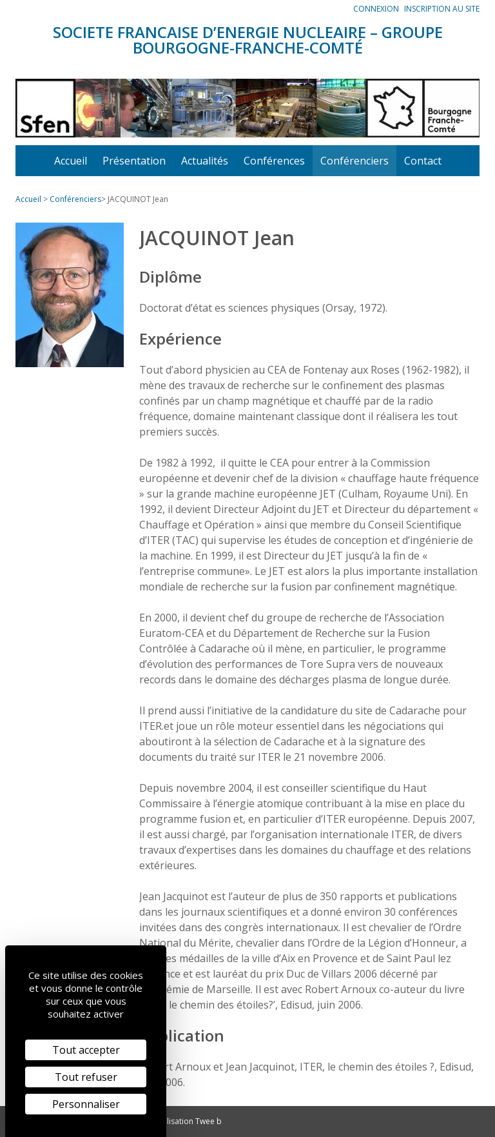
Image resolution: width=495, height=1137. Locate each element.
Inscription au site (442, 8)
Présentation (134, 161)
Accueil (70, 161)
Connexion (376, 8)
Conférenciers (354, 161)
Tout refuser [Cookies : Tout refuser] (86, 1077)
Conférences (274, 161)
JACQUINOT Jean (138, 199)
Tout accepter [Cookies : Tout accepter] (86, 1050)
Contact (423, 161)
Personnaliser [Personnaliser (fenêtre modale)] (86, 1104)
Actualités (204, 161)
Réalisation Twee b (187, 1121)
